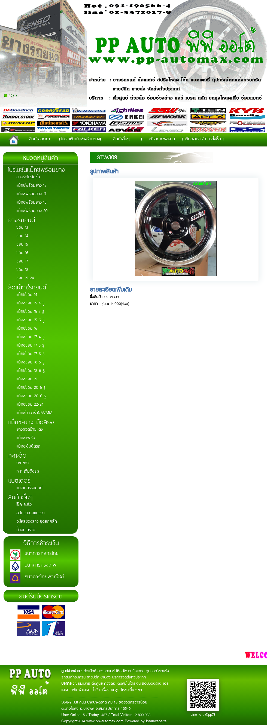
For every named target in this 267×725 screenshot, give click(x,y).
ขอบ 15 (22, 244)
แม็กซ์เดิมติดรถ (28, 446)
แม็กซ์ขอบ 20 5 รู (30, 387)
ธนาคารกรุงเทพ (40, 564)
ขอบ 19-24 (25, 277)
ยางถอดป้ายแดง (29, 429)
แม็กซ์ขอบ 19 (26, 378)
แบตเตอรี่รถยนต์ (29, 487)
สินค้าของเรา (39, 139)
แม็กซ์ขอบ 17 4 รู (30, 336)
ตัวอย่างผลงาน (162, 139)
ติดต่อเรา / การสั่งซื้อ (203, 139)
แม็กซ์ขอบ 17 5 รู (30, 345)
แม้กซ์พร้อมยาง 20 (32, 210)
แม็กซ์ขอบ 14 (26, 294)
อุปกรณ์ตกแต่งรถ (30, 512)
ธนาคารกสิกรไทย (42, 552)
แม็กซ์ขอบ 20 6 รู (31, 395)
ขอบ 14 (22, 235)
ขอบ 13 (22, 227)
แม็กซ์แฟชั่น (25, 437)
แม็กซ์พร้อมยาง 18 (31, 202)
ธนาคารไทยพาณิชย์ (44, 576)
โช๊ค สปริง (24, 504)
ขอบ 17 (22, 261)
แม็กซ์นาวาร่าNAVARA (34, 412)
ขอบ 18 (22, 269)
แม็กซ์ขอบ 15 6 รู (30, 319)
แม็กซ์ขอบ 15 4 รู (30, 302)
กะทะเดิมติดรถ (27, 471)
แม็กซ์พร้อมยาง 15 (31, 185)
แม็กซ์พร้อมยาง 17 (31, 193)
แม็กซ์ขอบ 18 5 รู (30, 362)
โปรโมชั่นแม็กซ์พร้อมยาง (80, 139)
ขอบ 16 (22, 252)
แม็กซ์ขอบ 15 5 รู (30, 311)
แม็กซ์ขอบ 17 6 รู (30, 353)
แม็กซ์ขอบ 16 (26, 328)
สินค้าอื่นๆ (121, 139)
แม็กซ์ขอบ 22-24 (30, 404)
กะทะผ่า (22, 462)
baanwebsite (156, 721)
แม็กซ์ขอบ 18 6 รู (30, 370)
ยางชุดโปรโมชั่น (28, 176)
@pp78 (210, 714)
